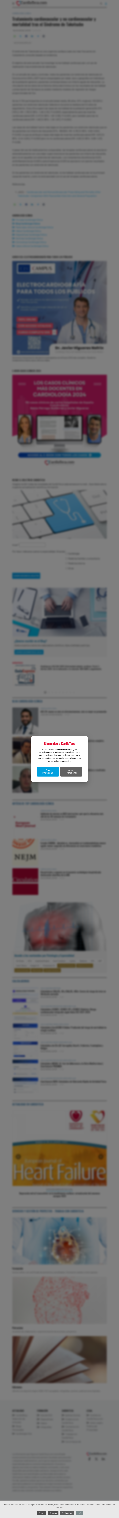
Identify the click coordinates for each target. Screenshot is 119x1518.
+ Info (79, 1513)
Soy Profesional (47, 771)
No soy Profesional (71, 771)
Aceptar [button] (42, 1513)
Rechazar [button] (53, 1513)
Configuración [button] (67, 1513)
